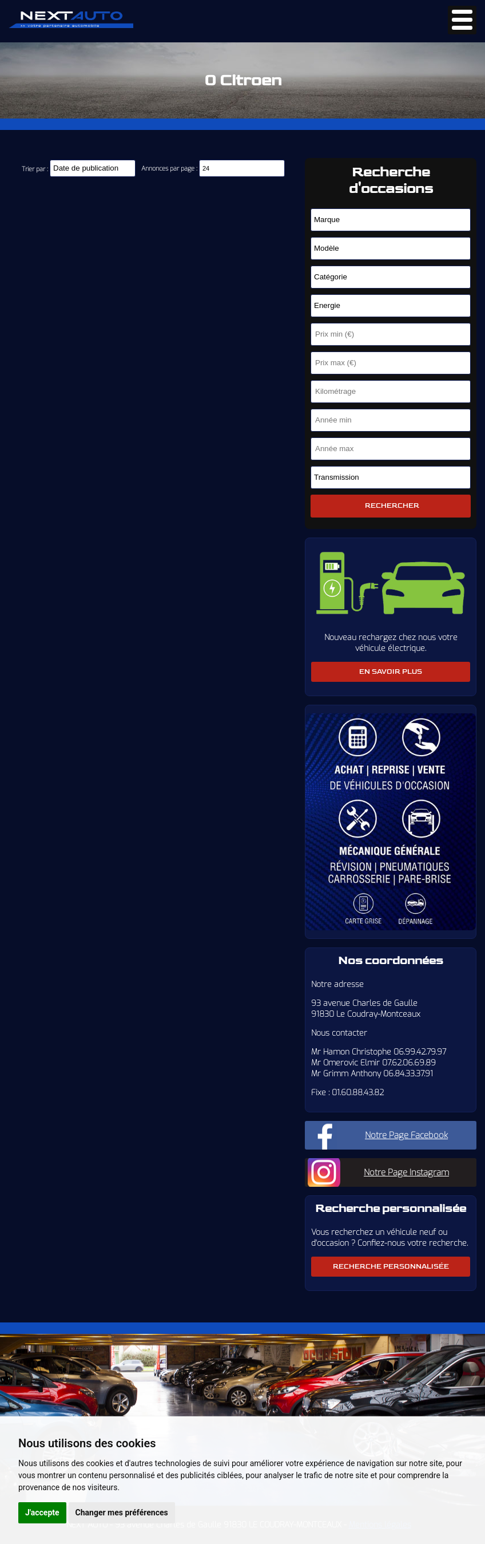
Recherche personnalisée (391, 1266)
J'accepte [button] (42, 1512)
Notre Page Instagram (406, 1172)
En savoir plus (390, 672)
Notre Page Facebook (406, 1135)
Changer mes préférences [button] (121, 1512)
